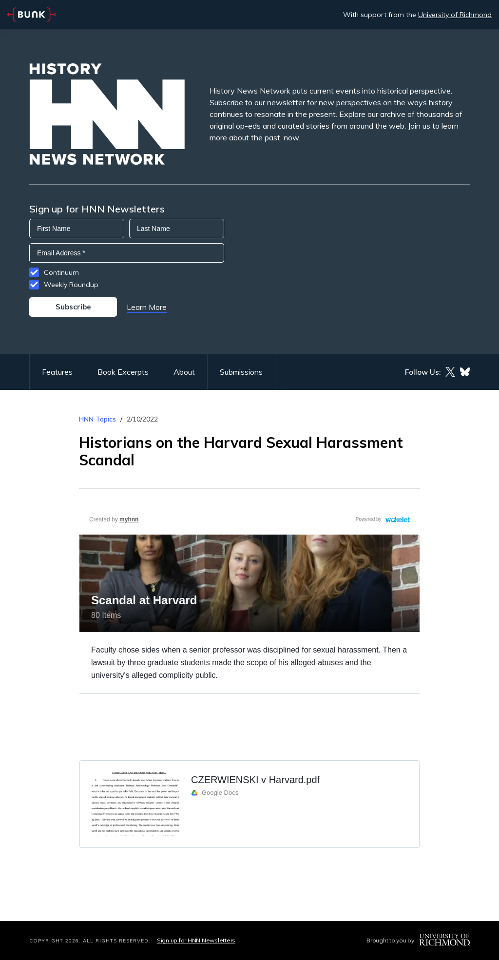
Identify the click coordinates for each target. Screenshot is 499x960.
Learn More (147, 307)
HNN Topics (97, 419)
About (184, 372)
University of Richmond (455, 14)
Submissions (241, 372)
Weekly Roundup (71, 284)
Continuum (61, 272)
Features (57, 372)
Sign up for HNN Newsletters (196, 940)
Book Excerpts (123, 372)
